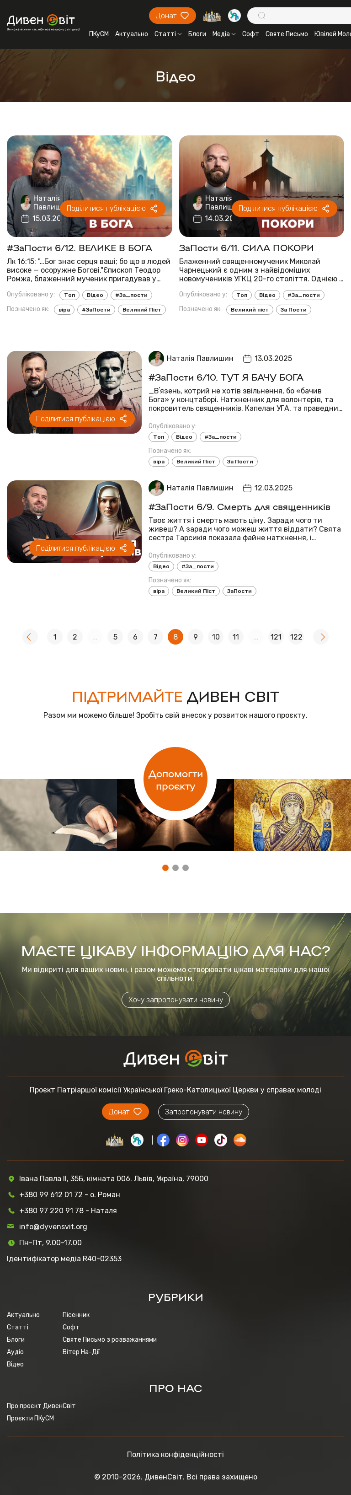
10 (216, 637)
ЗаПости (239, 591)
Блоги (197, 34)
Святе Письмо (287, 34)
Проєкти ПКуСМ (30, 1418)
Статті (168, 34)
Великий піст (250, 310)
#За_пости (131, 295)
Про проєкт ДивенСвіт (41, 1406)
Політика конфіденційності (175, 1454)
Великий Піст (141, 310)
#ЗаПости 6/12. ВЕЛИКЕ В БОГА (79, 247)
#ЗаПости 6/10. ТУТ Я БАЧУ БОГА (226, 376)
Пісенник (76, 1315)
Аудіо (15, 1352)
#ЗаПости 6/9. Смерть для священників (239, 505)
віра (64, 310)
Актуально (131, 34)
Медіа (224, 34)
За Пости (294, 310)
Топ (69, 295)
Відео (95, 295)
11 (236, 637)
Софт (250, 34)
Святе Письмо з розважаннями (110, 1340)
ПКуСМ (99, 34)
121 (276, 637)
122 (296, 637)
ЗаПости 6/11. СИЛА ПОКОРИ (246, 247)
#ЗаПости (96, 310)
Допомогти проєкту (176, 779)
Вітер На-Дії (81, 1352)
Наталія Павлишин (51, 202)
